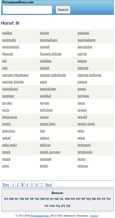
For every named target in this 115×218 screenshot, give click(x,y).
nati (5, 68)
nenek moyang (50, 152)
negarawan (9, 117)
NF (32, 199)
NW (52, 206)
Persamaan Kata (40, 215)
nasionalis (9, 40)
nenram (83, 166)
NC (16, 199)
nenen (6, 159)
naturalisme (48, 89)
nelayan (45, 145)
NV (46, 206)
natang (82, 61)
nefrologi (46, 110)
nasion (44, 33)
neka (81, 131)
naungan (8, 96)
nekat (81, 138)
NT (103, 199)
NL (62, 199)
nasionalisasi (48, 40)
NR (93, 199)
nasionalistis (10, 47)
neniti (44, 166)
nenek (6, 152)
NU (108, 199)
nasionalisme (87, 40)
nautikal (45, 96)
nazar (81, 103)
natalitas (45, 61)
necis (5, 110)
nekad (6, 138)
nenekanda (85, 152)
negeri (6, 124)
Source (94, 215)
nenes (81, 159)
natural (82, 82)
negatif (82, 117)
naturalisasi (10, 89)
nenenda (45, 159)
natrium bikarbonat (15, 75)
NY (63, 206)
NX (58, 206)
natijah (44, 68)
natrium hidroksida (53, 75)
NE (27, 199)
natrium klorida (13, 82)
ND (22, 199)
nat (4, 61)
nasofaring (85, 47)
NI (47, 199)
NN (73, 199)
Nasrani (7, 54)
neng (5, 166)
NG (37, 199)
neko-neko (9, 145)
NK (56, 199)
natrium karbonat (89, 75)
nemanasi (84, 145)
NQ (88, 199)
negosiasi (8, 131)
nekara (44, 138)
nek (42, 131)
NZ (68, 206)
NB (11, 199)
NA (6, 199)
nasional (83, 33)
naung (82, 89)
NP (83, 199)
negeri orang (86, 124)
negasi (44, 117)
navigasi (83, 96)
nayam (44, 103)
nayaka (7, 103)
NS (98, 199)
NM (67, 199)
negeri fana (47, 124)
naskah (44, 47)
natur (43, 82)
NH (42, 199)
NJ (51, 199)
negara (82, 110)
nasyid (82, 54)
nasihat (7, 33)
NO (78, 199)
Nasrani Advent (51, 54)
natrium (83, 68)
